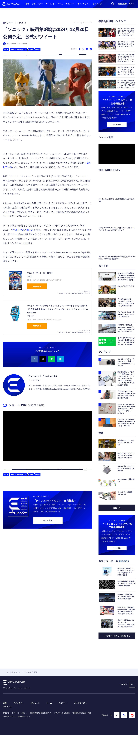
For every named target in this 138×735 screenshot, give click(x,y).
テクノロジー (37, 4)
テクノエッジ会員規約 (61, 713)
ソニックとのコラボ (23, 230)
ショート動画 (17, 405)
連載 (27, 4)
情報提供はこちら (24, 716)
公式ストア (97, 4)
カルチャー (70, 4)
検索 (113, 4)
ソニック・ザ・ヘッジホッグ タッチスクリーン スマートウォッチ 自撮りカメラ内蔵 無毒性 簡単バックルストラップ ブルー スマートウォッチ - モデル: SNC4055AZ (58, 309)
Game (30, 49)
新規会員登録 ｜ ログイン (126, 4)
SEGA (6, 49)
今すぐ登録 (47, 520)
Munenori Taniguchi (17, 43)
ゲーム (60, 4)
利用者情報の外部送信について (40, 713)
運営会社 (6, 713)
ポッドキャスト (84, 4)
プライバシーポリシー (19, 713)
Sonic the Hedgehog (18, 49)
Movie (37, 49)
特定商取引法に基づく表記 (81, 713)
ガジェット (50, 4)
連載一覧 (116, 508)
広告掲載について (9, 716)
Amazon (37, 286)
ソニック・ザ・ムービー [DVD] (39, 273)
